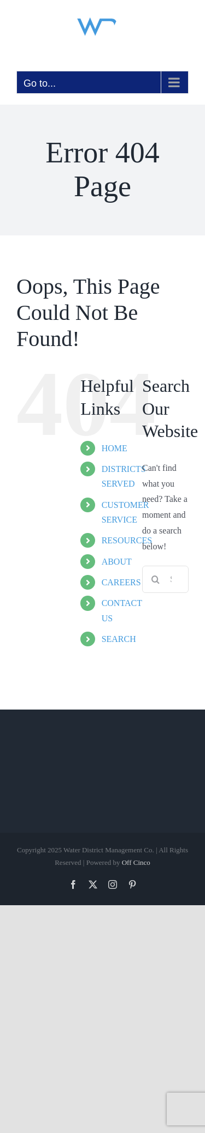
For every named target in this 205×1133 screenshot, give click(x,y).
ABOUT (117, 561)
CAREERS (121, 582)
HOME (114, 448)
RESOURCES (127, 540)
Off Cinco (136, 862)
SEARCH (119, 639)
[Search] (155, 579)
